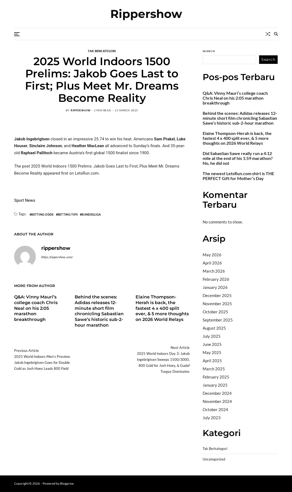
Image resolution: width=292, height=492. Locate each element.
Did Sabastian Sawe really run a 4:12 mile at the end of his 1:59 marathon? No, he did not (238, 158)
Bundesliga (91, 214)
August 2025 (214, 328)
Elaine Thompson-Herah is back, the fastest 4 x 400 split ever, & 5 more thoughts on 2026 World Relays (162, 308)
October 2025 (215, 311)
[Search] (276, 34)
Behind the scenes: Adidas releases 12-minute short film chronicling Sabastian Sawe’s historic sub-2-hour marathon (99, 311)
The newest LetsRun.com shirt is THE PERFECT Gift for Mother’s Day (238, 176)
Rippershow (146, 14)
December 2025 (217, 295)
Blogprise (67, 483)
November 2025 (217, 303)
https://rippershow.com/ (57, 257)
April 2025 (212, 360)
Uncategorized (214, 459)
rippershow (80, 110)
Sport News (24, 200)
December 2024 (217, 393)
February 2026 (216, 279)
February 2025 (216, 376)
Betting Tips (68, 214)
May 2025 (212, 352)
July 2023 (212, 417)
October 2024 (215, 409)
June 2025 (212, 344)
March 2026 (214, 271)
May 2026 (212, 254)
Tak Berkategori (102, 50)
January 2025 (215, 385)
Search (209, 51)
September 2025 (218, 319)
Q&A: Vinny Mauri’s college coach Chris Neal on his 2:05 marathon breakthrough (36, 308)
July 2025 (212, 336)
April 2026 (212, 262)
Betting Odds (42, 214)
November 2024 (217, 401)
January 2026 (215, 287)
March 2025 (214, 368)
